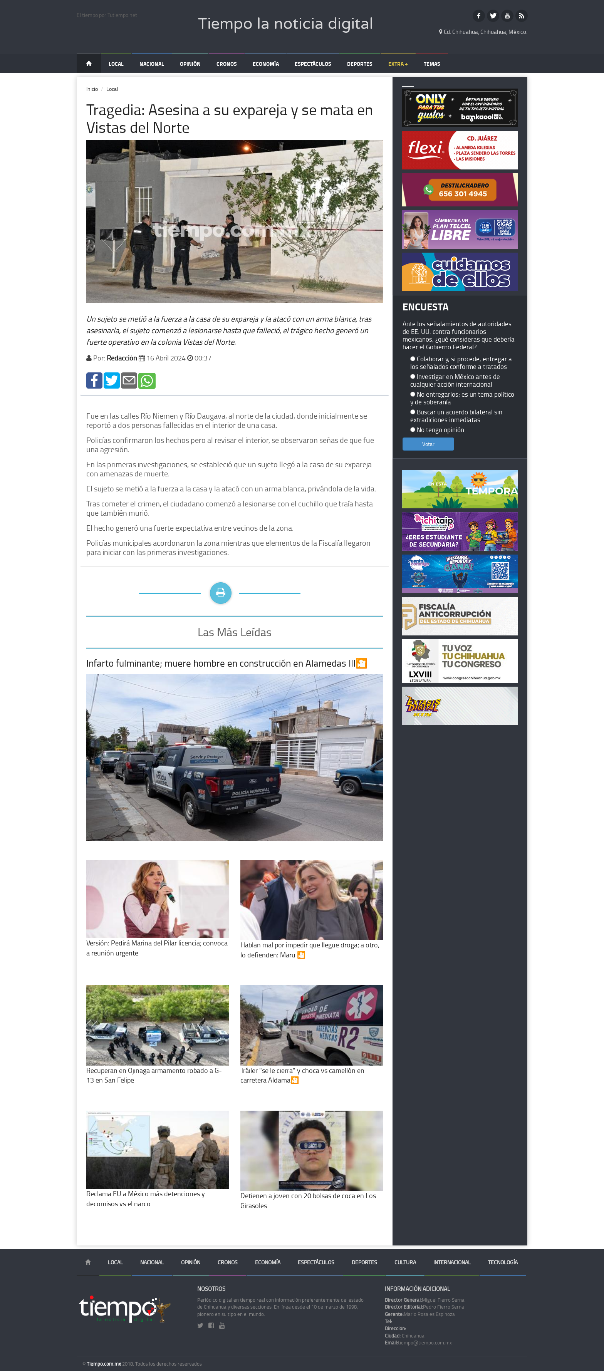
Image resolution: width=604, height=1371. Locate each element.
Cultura (405, 1262)
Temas (432, 64)
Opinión (190, 64)
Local (116, 64)
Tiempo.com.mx (104, 1363)
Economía (266, 64)
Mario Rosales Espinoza (420, 1314)
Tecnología (503, 1262)
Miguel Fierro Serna (425, 1299)
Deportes (359, 64)
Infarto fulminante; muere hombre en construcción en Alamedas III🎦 (226, 663)
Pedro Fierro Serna (424, 1306)
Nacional (151, 64)
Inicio (92, 88)
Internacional (452, 1262)
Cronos (226, 64)
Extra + (398, 64)
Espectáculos (313, 64)
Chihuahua (404, 1335)
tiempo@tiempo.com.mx (418, 1342)
